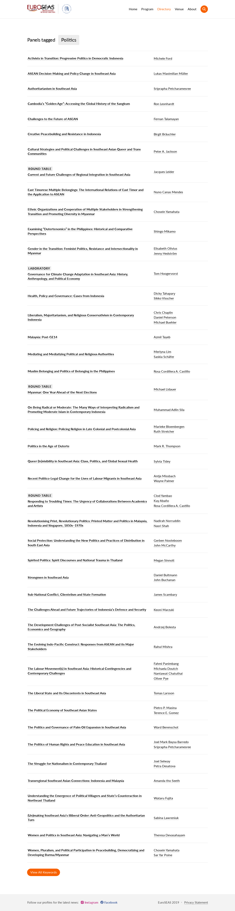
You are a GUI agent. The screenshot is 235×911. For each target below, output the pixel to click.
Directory (164, 9)
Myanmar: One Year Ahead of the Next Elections (62, 392)
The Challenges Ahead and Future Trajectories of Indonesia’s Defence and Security (87, 609)
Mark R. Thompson (167, 446)
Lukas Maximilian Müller (171, 73)
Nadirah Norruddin (167, 521)
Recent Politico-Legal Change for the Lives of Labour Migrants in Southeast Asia (84, 478)
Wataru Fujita (163, 798)
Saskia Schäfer (164, 356)
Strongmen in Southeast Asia (48, 577)
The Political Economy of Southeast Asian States (62, 710)
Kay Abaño (161, 500)
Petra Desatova (164, 766)
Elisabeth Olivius (165, 248)
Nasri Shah (161, 526)
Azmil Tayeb (162, 337)
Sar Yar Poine (163, 855)
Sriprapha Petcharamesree (172, 88)
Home (133, 9)
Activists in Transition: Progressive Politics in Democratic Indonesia (75, 58)
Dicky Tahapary (164, 293)
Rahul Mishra (163, 647)
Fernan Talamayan (166, 119)
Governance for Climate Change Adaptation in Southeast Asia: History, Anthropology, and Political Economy (78, 276)
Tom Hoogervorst (166, 273)
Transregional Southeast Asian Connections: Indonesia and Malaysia (76, 780)
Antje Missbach (165, 476)
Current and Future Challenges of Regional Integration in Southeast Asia (79, 174)
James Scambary (165, 594)
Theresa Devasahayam (169, 835)
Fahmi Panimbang (166, 663)
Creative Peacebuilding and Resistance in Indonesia (64, 134)
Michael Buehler (165, 322)
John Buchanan (164, 580)
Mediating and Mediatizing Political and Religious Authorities (71, 354)
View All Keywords (43, 872)
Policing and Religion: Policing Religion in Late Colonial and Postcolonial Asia (82, 429)
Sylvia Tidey (162, 461)
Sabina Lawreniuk (166, 818)
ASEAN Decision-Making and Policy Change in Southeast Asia (72, 73)
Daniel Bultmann (165, 575)
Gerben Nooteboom (168, 540)
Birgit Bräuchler (165, 134)
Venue (179, 9)
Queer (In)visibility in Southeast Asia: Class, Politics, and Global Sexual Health (83, 461)
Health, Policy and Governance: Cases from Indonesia (66, 296)
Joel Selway (162, 761)
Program (147, 9)
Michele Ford (163, 58)
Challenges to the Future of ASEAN (53, 119)
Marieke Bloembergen (169, 426)
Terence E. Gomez (166, 713)
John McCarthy (165, 545)
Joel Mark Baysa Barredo (171, 742)
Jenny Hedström (165, 253)
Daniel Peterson (165, 317)
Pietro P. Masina (165, 708)
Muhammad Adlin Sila (169, 410)
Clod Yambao (163, 495)
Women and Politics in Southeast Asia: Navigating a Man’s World (74, 835)
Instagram (91, 902)
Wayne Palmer (164, 481)
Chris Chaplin (163, 312)
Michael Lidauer (165, 389)
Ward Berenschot (166, 727)
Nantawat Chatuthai (168, 673)
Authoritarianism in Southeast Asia (52, 88)
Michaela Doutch (166, 668)
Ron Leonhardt (164, 104)
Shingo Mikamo (165, 231)
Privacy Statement (196, 902)
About (192, 9)
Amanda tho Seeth (167, 780)
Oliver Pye (161, 678)
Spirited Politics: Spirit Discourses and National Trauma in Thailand (75, 560)
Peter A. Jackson (165, 151)
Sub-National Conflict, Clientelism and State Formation (67, 594)
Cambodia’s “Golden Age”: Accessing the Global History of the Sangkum (79, 103)
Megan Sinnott (164, 560)
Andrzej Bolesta (165, 627)
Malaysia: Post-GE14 (42, 337)
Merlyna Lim (162, 351)
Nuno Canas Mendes (168, 192)
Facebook (110, 902)
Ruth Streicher (164, 431)
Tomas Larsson (164, 693)
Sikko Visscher (164, 298)
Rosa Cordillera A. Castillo (172, 371)
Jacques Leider (164, 172)
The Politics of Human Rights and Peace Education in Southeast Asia (76, 744)
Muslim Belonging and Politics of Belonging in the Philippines (71, 371)
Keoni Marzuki (164, 610)
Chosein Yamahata (166, 211)
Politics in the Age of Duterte (48, 446)
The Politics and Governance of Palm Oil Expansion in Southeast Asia (77, 727)
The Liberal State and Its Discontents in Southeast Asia (67, 693)
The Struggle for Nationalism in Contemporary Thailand (67, 763)
